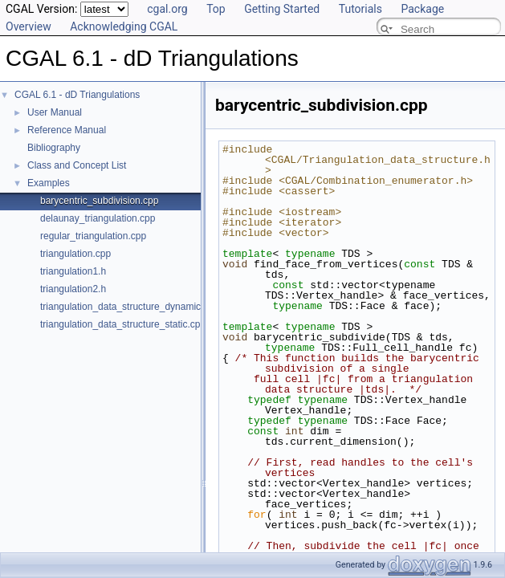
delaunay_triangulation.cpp (97, 218)
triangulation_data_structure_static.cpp (123, 324)
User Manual (54, 112)
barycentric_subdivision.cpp (99, 200)
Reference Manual (66, 130)
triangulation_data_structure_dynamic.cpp (129, 306)
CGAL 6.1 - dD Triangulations (77, 94)
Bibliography (53, 147)
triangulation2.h (73, 289)
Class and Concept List (76, 165)
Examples (48, 183)
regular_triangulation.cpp (93, 236)
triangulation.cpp (75, 253)
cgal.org (167, 8)
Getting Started (282, 8)
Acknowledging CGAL (123, 26)
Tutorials (360, 8)
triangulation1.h (73, 271)
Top (216, 8)
